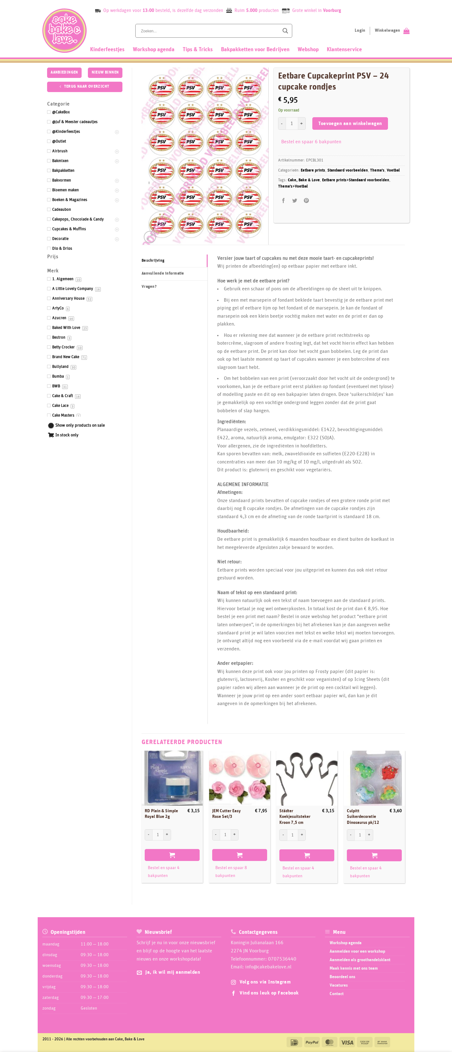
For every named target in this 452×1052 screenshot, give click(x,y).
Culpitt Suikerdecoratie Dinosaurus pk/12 (363, 817)
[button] (150, 237)
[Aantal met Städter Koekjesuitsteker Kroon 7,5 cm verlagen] (283, 835)
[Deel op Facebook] (283, 201)
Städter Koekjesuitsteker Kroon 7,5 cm (294, 817)
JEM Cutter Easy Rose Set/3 (226, 814)
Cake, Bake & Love (304, 180)
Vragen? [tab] (149, 287)
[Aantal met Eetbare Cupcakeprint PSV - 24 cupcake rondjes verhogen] (302, 123)
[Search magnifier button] (285, 31)
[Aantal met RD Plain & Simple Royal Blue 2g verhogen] (167, 835)
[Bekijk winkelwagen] (392, 31)
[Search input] (209, 31)
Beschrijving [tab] (153, 261)
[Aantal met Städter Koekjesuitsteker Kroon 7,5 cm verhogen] (302, 835)
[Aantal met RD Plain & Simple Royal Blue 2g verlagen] (148, 835)
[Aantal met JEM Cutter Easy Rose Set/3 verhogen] (235, 835)
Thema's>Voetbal (293, 186)
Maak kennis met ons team (354, 968)
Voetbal (393, 170)
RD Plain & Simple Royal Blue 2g (161, 814)
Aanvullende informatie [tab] (163, 273)
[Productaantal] (292, 123)
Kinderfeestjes (107, 49)
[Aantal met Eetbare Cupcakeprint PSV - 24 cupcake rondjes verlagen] (282, 123)
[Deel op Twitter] (295, 201)
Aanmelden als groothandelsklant (360, 960)
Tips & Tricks (198, 49)
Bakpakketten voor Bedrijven (255, 49)
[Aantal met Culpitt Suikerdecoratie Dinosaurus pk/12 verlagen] (350, 835)
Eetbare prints (313, 170)
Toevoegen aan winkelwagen (350, 123)
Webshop (308, 49)
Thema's (377, 170)
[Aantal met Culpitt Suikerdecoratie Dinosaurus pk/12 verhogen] (369, 835)
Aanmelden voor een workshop (357, 951)
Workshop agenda (154, 49)
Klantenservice (344, 49)
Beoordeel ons (342, 977)
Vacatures (339, 985)
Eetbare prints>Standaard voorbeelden (355, 180)
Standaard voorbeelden (347, 170)
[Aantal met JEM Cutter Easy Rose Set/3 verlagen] (216, 835)
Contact (337, 994)
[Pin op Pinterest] (306, 201)
